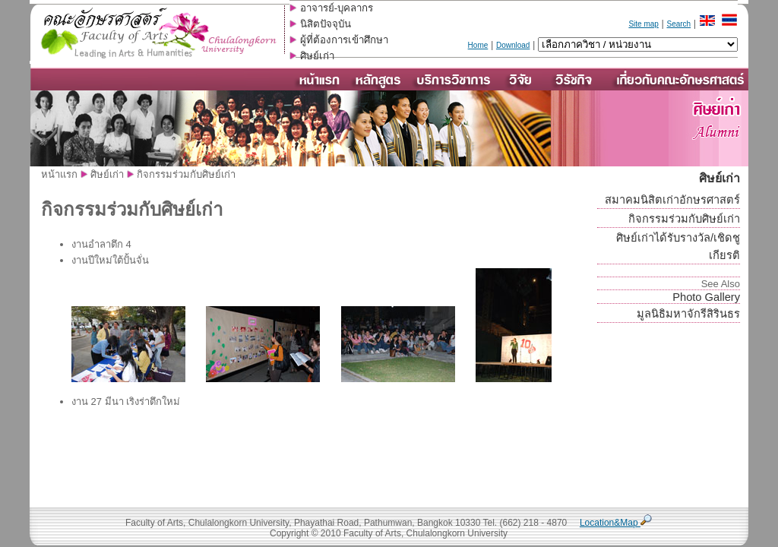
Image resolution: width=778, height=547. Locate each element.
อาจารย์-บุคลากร (336, 8)
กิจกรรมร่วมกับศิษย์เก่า (684, 219)
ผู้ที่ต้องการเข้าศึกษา (344, 40)
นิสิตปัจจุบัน (325, 24)
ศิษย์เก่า (317, 56)
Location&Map (616, 522)
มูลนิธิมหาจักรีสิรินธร (688, 314)
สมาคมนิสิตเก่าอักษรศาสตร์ (672, 200)
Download (513, 45)
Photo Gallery (706, 297)
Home (478, 45)
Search (678, 24)
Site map (643, 24)
